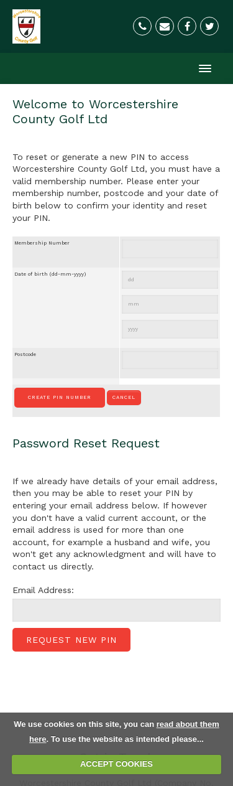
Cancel (123, 397)
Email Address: (43, 590)
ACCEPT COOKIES (116, 764)
